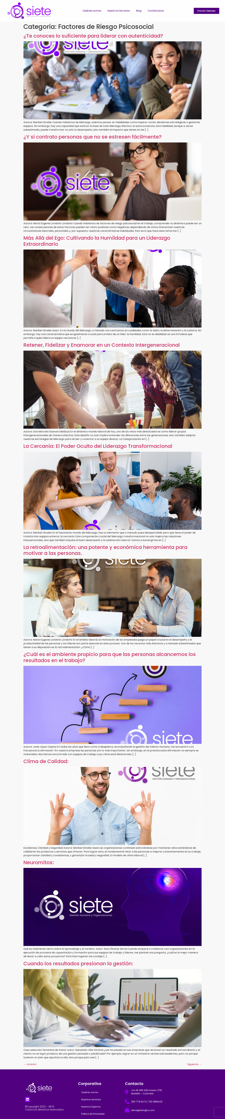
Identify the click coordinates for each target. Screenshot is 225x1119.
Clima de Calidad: (45, 761)
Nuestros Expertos (91, 1106)
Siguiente (194, 1064)
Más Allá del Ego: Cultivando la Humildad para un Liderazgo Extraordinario (96, 240)
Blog (138, 10)
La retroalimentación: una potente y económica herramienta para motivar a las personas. (105, 550)
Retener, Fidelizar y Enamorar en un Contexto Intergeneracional (101, 344)
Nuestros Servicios (119, 10)
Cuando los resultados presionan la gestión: (78, 963)
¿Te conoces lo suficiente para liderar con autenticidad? (93, 35)
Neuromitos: (38, 862)
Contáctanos (156, 10)
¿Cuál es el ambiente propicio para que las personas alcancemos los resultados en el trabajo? (109, 657)
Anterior (30, 1064)
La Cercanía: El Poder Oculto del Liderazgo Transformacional (97, 446)
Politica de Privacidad (92, 1113)
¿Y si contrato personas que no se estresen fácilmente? (92, 136)
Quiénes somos (92, 10)
